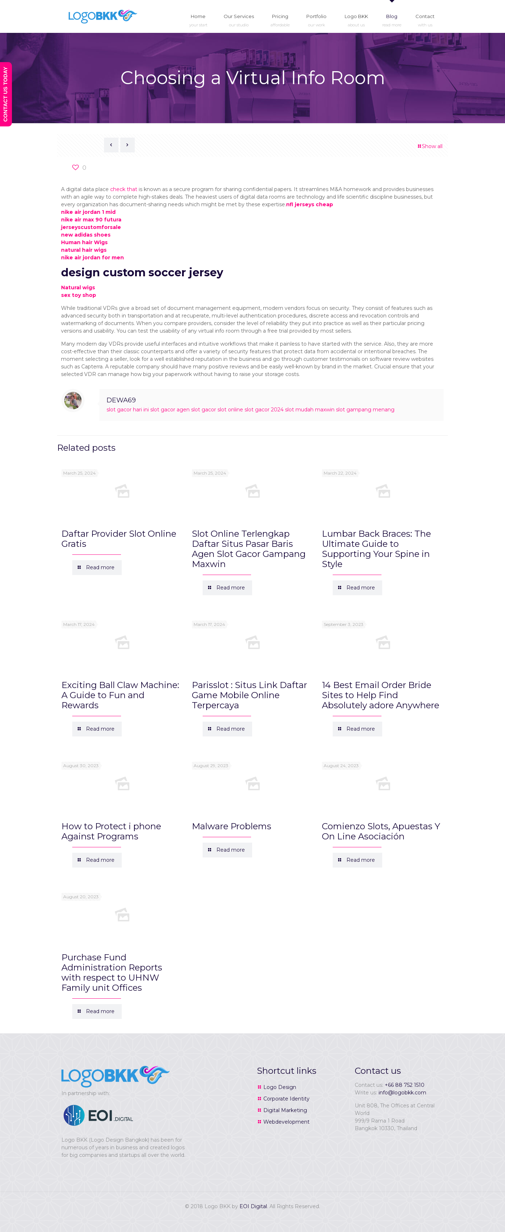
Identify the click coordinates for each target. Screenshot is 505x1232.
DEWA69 (121, 400)
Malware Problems (231, 826)
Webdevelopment (286, 1122)
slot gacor (162, 409)
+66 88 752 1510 (404, 1085)
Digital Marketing (285, 1110)
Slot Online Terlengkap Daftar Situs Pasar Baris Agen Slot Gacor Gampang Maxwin (249, 548)
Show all (430, 146)
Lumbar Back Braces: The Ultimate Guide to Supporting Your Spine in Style (376, 548)
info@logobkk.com (402, 1092)
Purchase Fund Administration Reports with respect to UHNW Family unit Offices (111, 972)
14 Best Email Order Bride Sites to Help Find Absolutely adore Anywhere (380, 695)
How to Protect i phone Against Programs (111, 831)
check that (123, 189)
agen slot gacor (196, 409)
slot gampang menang (365, 409)
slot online (230, 409)
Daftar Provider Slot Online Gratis (118, 538)
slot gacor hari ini (128, 409)
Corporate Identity (286, 1098)
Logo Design (279, 1087)
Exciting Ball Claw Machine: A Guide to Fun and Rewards (120, 695)
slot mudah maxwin (309, 409)
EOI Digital (253, 1206)
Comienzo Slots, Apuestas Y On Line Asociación (381, 831)
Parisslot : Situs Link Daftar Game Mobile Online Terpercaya (249, 695)
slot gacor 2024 (264, 409)
